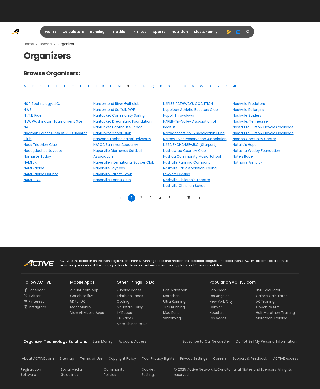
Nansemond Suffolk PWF (114, 109)
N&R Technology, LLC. (42, 103)
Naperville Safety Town (112, 174)
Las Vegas (218, 318)
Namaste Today (37, 156)
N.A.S (28, 109)
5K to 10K (77, 301)
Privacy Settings (193, 358)
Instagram (37, 307)
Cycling (123, 301)
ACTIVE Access (285, 358)
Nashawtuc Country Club (184, 150)
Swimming (172, 318)
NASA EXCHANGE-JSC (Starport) (190, 144)
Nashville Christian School (184, 185)
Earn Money (103, 341)
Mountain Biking (130, 307)
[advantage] (228, 31)
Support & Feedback (249, 358)
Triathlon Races (130, 295)
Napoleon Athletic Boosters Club (190, 109)
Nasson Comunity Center (254, 138)
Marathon (171, 295)
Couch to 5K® (81, 295)
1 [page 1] (131, 197)
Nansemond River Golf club (116, 103)
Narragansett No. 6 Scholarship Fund (194, 133)
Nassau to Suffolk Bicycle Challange (263, 127)
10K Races (125, 318)
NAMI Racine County (41, 174)
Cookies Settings (148, 372)
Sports (159, 31)
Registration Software (31, 372)
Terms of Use (91, 358)
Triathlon (119, 31)
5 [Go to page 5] (170, 197)
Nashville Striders (247, 115)
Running (97, 31)
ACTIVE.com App (84, 290)
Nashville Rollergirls (248, 109)
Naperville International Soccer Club (123, 162)
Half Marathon (175, 290)
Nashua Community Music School (192, 156)
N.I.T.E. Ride (33, 115)
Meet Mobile (80, 307)
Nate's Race (243, 156)
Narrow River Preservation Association (195, 138)
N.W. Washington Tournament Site (53, 121)
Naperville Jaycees (109, 168)
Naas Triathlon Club (40, 144)
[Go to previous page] (121, 198)
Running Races (129, 290)
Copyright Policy (122, 358)
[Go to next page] (199, 198)
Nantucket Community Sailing (119, 115)
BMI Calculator (268, 290)
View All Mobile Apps (87, 312)
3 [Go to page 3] (151, 197)
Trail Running (174, 307)
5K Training (265, 301)
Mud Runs (171, 312)
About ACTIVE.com (38, 358)
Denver (216, 307)
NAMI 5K (30, 162)
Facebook (37, 290)
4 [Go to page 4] (160, 197)
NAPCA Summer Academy (115, 144)
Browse (46, 43)
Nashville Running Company (186, 162)
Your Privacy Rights (158, 358)
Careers (220, 358)
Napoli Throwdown (178, 115)
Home (29, 43)
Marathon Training (271, 318)
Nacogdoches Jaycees (43, 150)
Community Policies (114, 372)
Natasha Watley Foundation (256, 150)
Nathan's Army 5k (247, 162)
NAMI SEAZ (32, 179)
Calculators (73, 31)
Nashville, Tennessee (250, 121)
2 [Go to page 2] (141, 197)
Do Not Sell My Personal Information (266, 341)
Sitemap (67, 358)
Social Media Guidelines (71, 372)
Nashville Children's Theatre (186, 179)
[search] (248, 31)
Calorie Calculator (271, 295)
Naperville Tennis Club (112, 179)
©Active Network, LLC (197, 369)
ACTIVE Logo (34, 261)
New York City (221, 301)
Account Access (132, 341)
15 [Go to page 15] (188, 197)
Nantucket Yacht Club (112, 133)
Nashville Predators (249, 103)
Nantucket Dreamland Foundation (122, 121)
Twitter (35, 295)
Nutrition (180, 31)
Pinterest (36, 301)
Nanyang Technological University (122, 138)
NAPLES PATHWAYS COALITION (188, 103)
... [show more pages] (179, 197)
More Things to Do (132, 323)
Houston (217, 312)
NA (26, 127)
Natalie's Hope (245, 144)
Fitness (140, 31)
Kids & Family (205, 31)
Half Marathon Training (275, 312)
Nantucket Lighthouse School (118, 127)
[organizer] (238, 31)
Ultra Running (174, 301)
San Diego (218, 290)
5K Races (124, 312)
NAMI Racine (34, 168)
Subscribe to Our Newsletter (206, 341)
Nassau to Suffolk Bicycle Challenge (263, 133)
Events (50, 31)
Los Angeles (219, 295)
